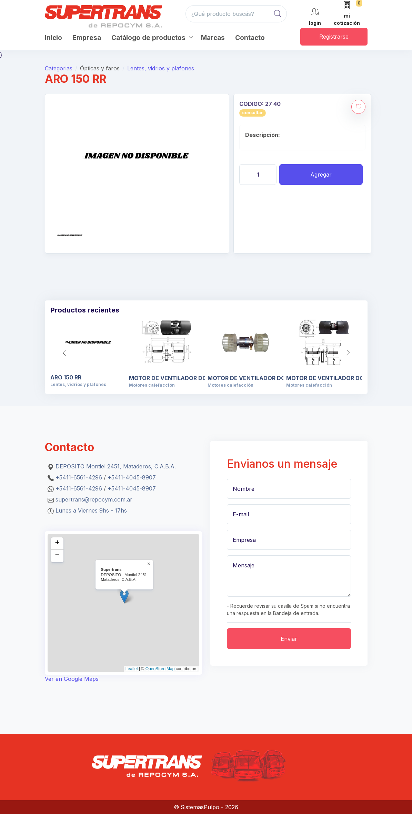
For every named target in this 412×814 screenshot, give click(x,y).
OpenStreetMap (160, 668)
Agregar (321, 174)
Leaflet (131, 668)
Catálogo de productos (148, 38)
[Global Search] (277, 13)
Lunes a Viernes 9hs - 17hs (91, 510)
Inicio (53, 38)
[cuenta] (315, 16)
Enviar (289, 638)
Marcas (213, 38)
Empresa (86, 38)
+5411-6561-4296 (79, 477)
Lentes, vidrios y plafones (160, 68)
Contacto (250, 38)
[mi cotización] (347, 14)
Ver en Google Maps (72, 678)
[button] (348, 353)
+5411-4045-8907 (132, 477)
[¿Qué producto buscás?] (236, 13)
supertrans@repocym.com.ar (94, 499)
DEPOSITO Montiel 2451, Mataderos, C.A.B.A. (116, 466)
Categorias (58, 68)
